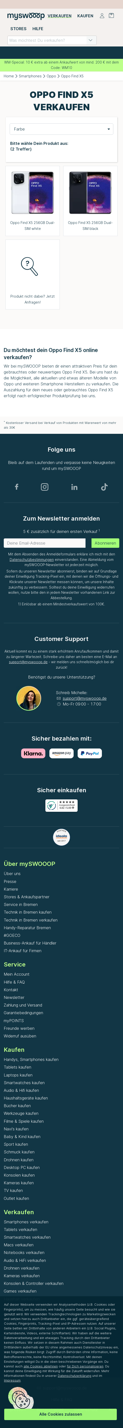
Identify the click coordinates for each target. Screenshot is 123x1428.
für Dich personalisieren (85, 1366)
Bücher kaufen (17, 1105)
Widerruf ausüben (20, 1035)
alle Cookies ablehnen (41, 1366)
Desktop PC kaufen (22, 1167)
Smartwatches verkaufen (27, 1237)
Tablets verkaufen (20, 1229)
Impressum (12, 1380)
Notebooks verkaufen (24, 1252)
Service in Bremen (21, 904)
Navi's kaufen (16, 1128)
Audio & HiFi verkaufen (25, 1260)
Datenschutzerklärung (74, 1376)
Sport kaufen (16, 1144)
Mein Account (17, 974)
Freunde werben (19, 1028)
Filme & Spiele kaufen (24, 1121)
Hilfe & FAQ (14, 982)
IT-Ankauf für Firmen (22, 950)
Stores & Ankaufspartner (26, 896)
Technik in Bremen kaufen (28, 912)
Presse (10, 881)
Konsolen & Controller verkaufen (33, 1283)
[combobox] (52, 40)
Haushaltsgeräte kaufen (26, 1098)
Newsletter (14, 997)
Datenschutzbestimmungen (32, 560)
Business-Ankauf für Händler (30, 943)
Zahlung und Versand (23, 1005)
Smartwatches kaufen (24, 1082)
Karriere (11, 889)
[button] (90, 40)
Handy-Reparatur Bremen (27, 927)
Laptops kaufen (18, 1075)
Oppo (51, 76)
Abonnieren (105, 543)
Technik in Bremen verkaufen (31, 920)
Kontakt (11, 989)
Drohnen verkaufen (21, 1268)
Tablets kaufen (17, 1067)
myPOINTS (14, 1020)
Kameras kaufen (19, 1182)
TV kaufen (13, 1190)
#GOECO (12, 935)
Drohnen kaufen (18, 1159)
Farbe (19, 129)
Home (9, 76)
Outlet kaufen (16, 1198)
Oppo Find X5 (72, 76)
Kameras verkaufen (22, 1275)
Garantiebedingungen (23, 1012)
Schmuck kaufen (19, 1151)
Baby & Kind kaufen (22, 1136)
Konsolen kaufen (19, 1175)
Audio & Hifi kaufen (21, 1090)
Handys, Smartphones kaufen (31, 1059)
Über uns (12, 873)
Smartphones (30, 76)
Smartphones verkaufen (26, 1221)
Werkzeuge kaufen (21, 1113)
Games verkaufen (20, 1291)
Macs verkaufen (18, 1244)
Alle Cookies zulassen (60, 1414)
